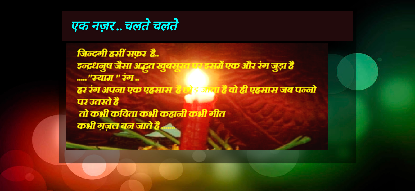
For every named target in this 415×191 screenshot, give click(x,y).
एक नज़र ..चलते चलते (123, 26)
